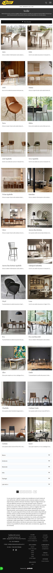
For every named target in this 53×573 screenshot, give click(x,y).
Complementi (45, 548)
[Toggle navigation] (50, 2)
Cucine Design (32, 537)
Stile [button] (3, 472)
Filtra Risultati (26, 22)
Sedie (32, 6)
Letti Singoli (45, 537)
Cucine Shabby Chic (32, 540)
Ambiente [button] (4, 461)
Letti (32, 564)
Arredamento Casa (26, 6)
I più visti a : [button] (5, 484)
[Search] (46, 3)
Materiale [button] (4, 467)
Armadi (45, 539)
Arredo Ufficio (45, 555)
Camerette (45, 540)
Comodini (45, 535)
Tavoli (32, 554)
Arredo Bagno (32, 558)
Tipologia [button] (4, 478)
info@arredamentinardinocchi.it (16, 544)
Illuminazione (45, 547)
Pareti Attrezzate (32, 548)
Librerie (32, 547)
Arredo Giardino (45, 561)
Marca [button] (3, 455)
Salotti (32, 552)
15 (35, 492)
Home (21, 6)
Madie (32, 550)
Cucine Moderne (32, 538)
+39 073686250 (15, 541)
